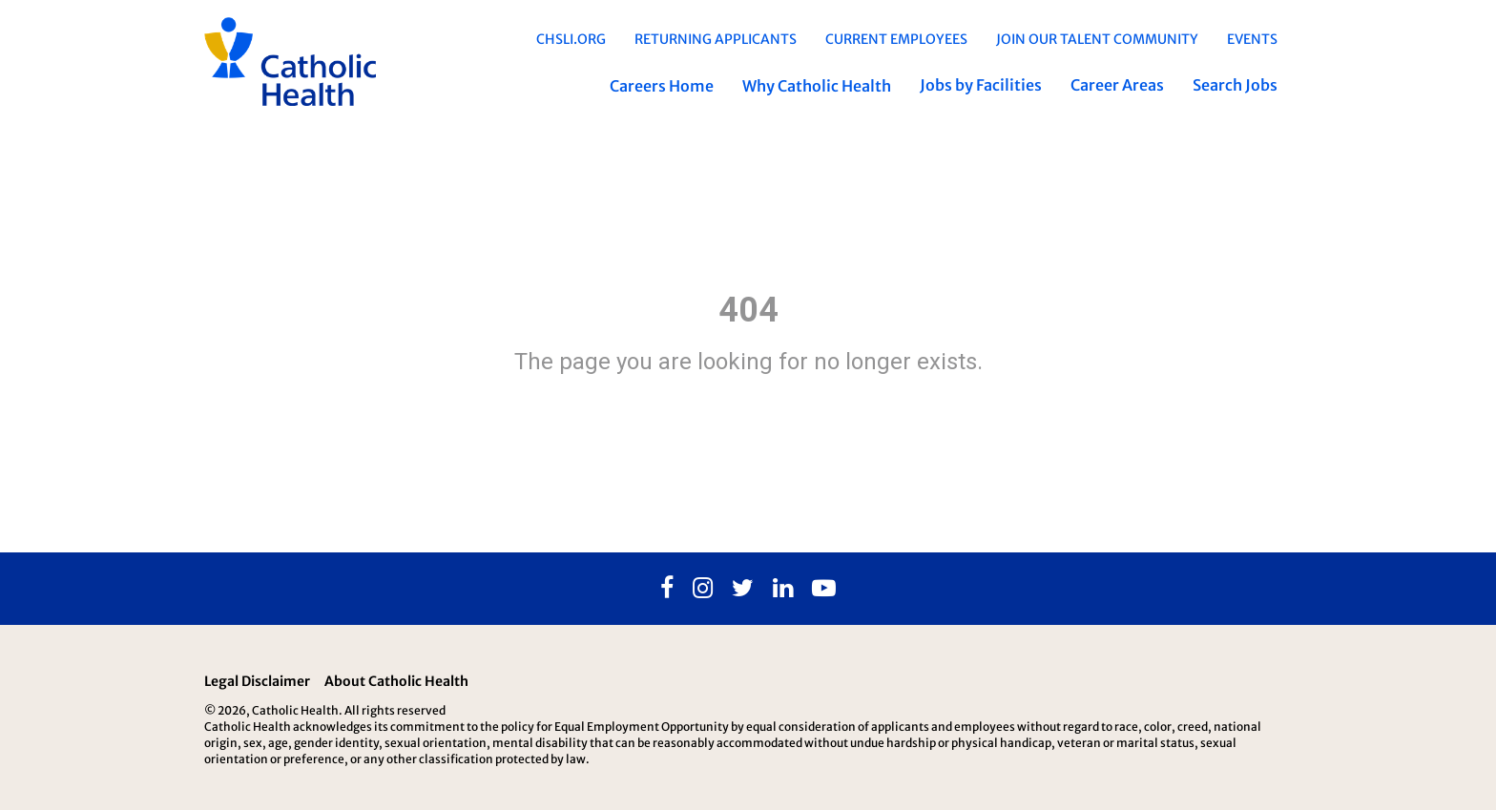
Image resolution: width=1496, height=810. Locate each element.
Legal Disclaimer (257, 681)
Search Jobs (1235, 84)
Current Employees (896, 39)
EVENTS (1252, 39)
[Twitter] (743, 588)
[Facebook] (667, 588)
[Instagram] (703, 588)
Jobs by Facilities (981, 84)
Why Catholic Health (816, 85)
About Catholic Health (396, 681)
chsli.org (571, 39)
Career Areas (1117, 84)
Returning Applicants (715, 39)
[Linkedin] (783, 588)
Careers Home (662, 85)
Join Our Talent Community (1097, 39)
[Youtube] (824, 588)
